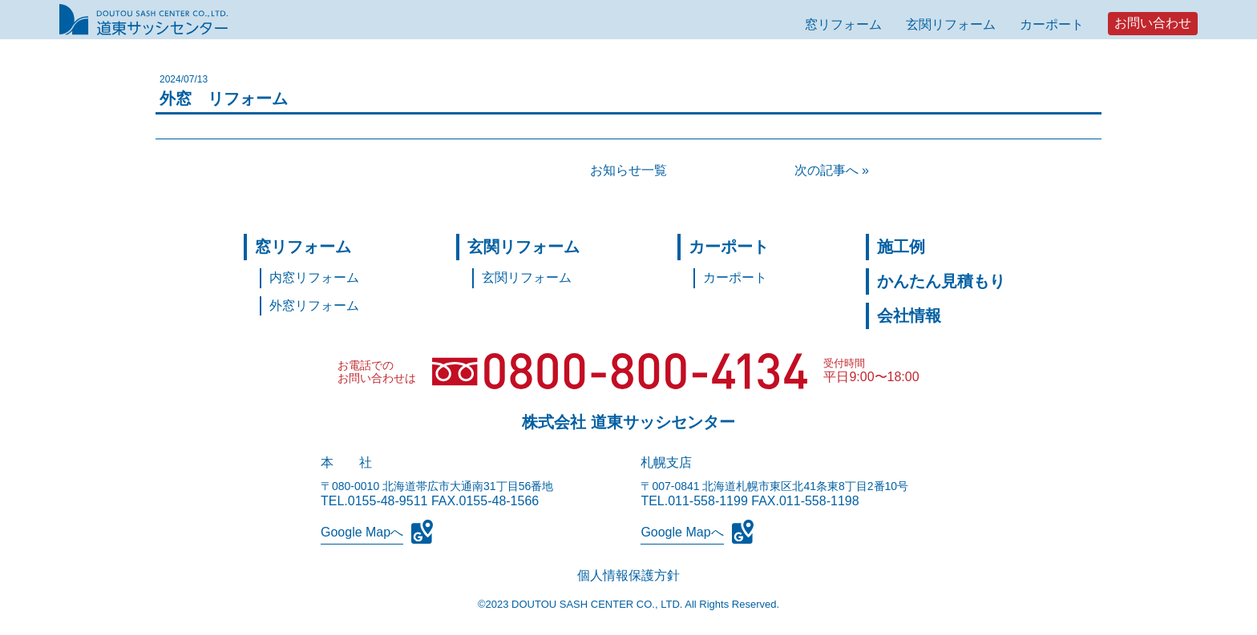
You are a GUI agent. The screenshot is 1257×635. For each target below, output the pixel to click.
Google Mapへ (362, 532)
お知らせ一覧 (628, 170)
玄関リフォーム (951, 24)
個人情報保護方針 (628, 575)
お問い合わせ (1152, 23)
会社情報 (909, 315)
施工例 (901, 246)
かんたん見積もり (941, 281)
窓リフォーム (843, 24)
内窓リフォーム (314, 277)
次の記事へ (826, 170)
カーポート (1052, 24)
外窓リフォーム (314, 305)
